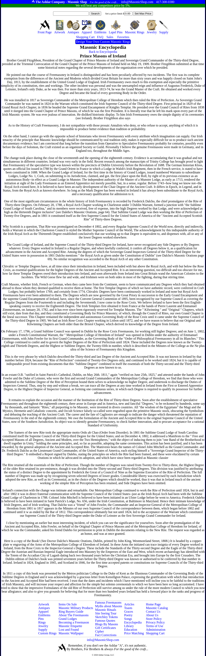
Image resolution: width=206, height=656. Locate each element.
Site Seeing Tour (105, 613)
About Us (152, 615)
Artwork (43, 604)
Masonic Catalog (157, 608)
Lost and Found (69, 629)
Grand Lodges (68, 618)
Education (130, 629)
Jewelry (43, 626)
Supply (42, 629)
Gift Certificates (105, 628)
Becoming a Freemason (74, 622)
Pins (41, 618)
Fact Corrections (105, 635)
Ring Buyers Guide (71, 611)
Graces (128, 611)
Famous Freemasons (108, 602)
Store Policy (154, 618)
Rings (42, 622)
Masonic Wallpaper (71, 633)
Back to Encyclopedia (103, 51)
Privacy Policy (155, 622)
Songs (128, 618)
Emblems (44, 615)
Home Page (153, 604)
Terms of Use (154, 626)
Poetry (128, 615)
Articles (129, 604)
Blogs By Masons (106, 624)
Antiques (44, 608)
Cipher (99, 631)
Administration (155, 629)
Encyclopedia (133, 622)
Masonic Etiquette (70, 626)
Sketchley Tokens (106, 617)
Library (129, 626)
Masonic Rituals (105, 609)
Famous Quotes (105, 620)
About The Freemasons (74, 615)
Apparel (43, 611)
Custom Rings (47, 633)
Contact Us (153, 611)
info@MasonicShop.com (103, 640)
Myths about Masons (108, 606)
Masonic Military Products (76, 608)
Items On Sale (68, 604)
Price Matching (134, 633)
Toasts (128, 608)
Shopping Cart (155, 633)
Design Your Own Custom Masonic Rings (103, 41)
